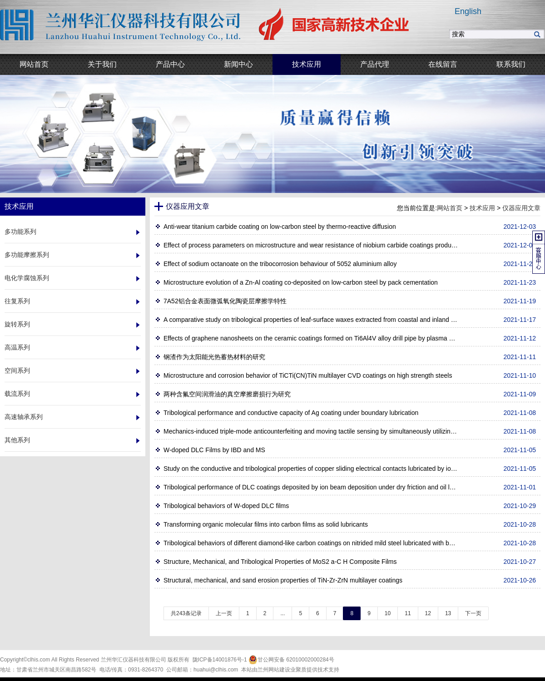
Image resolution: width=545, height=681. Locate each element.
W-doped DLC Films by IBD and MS (214, 450)
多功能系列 (20, 231)
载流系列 (17, 393)
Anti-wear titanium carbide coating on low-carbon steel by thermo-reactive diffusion (280, 226)
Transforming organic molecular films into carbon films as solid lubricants (266, 524)
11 (408, 613)
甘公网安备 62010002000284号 (291, 659)
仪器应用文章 (521, 208)
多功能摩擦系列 (27, 254)
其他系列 (17, 440)
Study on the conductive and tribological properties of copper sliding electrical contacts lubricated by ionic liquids (311, 468)
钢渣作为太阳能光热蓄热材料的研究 (214, 356)
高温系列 (17, 347)
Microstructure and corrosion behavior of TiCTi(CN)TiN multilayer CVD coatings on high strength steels (308, 375)
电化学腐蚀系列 (27, 277)
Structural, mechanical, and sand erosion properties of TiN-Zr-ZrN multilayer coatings (283, 580)
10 (388, 613)
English (468, 11)
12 (428, 613)
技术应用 (482, 208)
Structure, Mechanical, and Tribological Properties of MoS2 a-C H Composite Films (280, 561)
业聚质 (298, 669)
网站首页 (449, 208)
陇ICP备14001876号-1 (220, 659)
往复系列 (17, 301)
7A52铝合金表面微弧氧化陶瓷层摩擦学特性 (225, 301)
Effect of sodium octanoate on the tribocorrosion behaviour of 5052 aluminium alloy (280, 263)
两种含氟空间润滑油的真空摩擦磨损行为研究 (227, 394)
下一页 (473, 613)
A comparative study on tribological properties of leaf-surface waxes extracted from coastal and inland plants (311, 319)
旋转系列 (17, 324)
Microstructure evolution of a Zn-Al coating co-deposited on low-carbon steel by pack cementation (301, 282)
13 (448, 613)
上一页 (224, 613)
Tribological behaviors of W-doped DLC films (226, 505)
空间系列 (17, 370)
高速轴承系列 (24, 416)
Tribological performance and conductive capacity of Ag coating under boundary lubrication (291, 412)
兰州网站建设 (274, 669)
